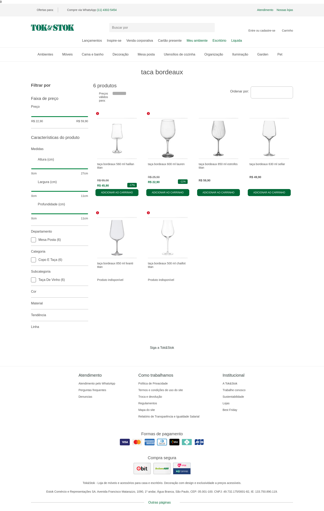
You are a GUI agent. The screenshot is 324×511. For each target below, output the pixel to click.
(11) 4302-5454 (107, 10)
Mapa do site (146, 410)
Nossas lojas (285, 10)
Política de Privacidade (153, 383)
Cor (59, 291)
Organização (215, 54)
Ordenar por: (239, 91)
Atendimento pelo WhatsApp (97, 383)
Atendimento (265, 10)
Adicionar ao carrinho (117, 192)
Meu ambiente (197, 40)
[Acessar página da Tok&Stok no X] (179, 356)
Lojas (226, 403)
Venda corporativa (139, 40)
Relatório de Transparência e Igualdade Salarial (168, 416)
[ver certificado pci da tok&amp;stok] (182, 468)
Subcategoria (59, 271)
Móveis (69, 54)
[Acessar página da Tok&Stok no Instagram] (156, 356)
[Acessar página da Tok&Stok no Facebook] (144, 356)
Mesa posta (148, 54)
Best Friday (230, 410)
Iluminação (242, 54)
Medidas (59, 149)
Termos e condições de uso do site (160, 390)
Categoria (59, 251)
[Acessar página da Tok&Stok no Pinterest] (167, 356)
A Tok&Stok (230, 383)
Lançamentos (92, 40)
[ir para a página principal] (52, 28)
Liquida (236, 40)
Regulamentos (147, 403)
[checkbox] (33, 239)
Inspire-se (114, 40)
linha (59, 326)
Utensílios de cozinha (181, 54)
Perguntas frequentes (92, 390)
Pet (281, 54)
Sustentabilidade (233, 396)
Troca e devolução (150, 396)
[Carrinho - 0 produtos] (287, 27)
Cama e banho (95, 54)
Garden (264, 54)
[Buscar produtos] (162, 27)
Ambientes (47, 54)
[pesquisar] (209, 27)
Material (59, 303)
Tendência (59, 315)
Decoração (123, 54)
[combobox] (272, 92)
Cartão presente (170, 40)
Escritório (219, 40)
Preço (59, 106)
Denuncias (85, 396)
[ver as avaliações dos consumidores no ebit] (142, 468)
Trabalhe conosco (234, 390)
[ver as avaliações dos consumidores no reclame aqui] (162, 468)
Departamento (59, 231)
